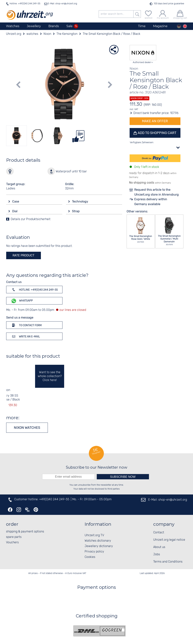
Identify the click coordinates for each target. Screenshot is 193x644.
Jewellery (34, 26)
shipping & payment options (25, 532)
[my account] (163, 14)
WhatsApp (22, 301)
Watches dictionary (98, 541)
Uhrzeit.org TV (94, 535)
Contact (158, 533)
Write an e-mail (25, 336)
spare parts (14, 537)
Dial (15, 211)
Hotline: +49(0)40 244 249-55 (25, 3)
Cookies (90, 557)
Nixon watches (27, 428)
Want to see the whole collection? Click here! (50, 376)
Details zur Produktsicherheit (30, 219)
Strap (76, 211)
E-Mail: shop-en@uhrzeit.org (62, 3)
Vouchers (12, 542)
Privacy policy (94, 552)
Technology (80, 201)
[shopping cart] (180, 14)
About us (159, 547)
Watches (12, 26)
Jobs (156, 554)
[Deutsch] (179, 26)
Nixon (6, 390)
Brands (53, 26)
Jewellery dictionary (99, 546)
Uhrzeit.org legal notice (169, 540)
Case (16, 201)
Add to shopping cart (156, 133)
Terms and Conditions (167, 562)
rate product (23, 255)
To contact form (26, 325)
